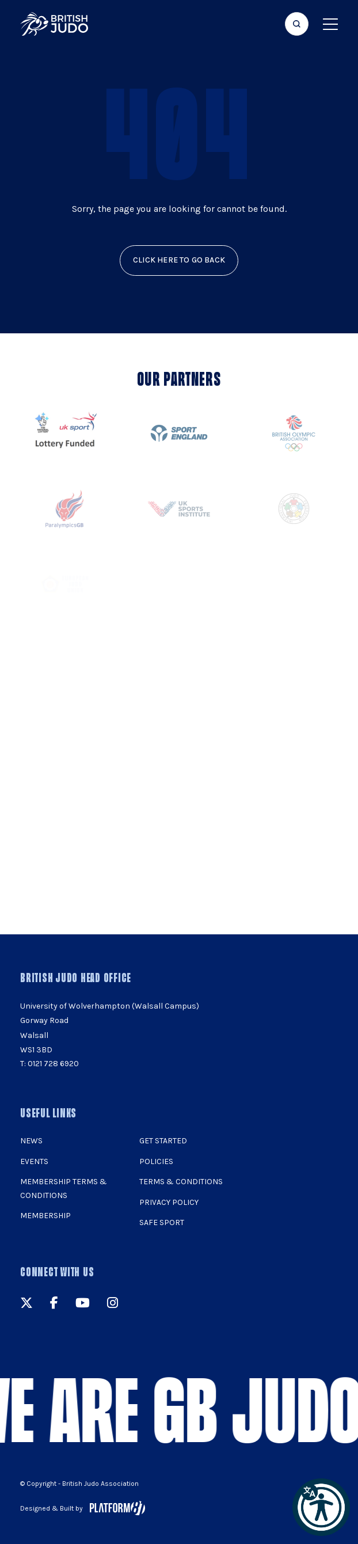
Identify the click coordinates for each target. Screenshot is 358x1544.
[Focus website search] (297, 24)
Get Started (163, 1141)
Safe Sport (161, 1222)
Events (34, 1161)
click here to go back (179, 260)
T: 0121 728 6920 (49, 1063)
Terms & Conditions (181, 1181)
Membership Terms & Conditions (63, 1188)
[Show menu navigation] (330, 24)
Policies (156, 1161)
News (31, 1141)
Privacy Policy (169, 1202)
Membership (45, 1215)
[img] (54, 24)
